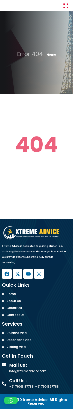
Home (51, 54)
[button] (11, 400)
